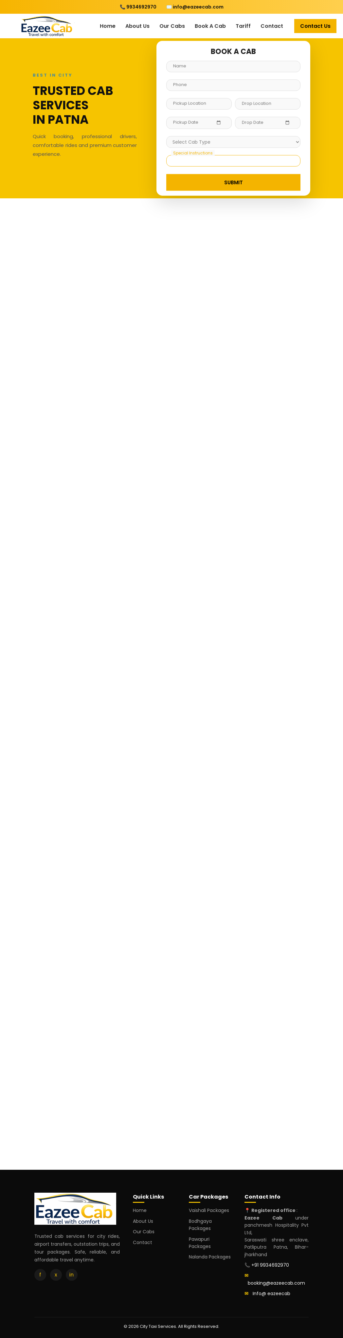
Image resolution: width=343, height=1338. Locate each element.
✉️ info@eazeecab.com (195, 7)
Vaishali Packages (209, 1210)
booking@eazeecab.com (276, 1283)
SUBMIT (233, 181)
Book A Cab (210, 26)
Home (108, 26)
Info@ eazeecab (271, 1293)
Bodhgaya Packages (200, 1225)
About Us (137, 26)
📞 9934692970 (138, 7)
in (71, 1274)
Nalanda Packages (210, 1257)
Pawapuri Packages (200, 1243)
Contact (272, 26)
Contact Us (315, 26)
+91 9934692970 (270, 1265)
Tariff (243, 26)
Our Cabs (172, 26)
